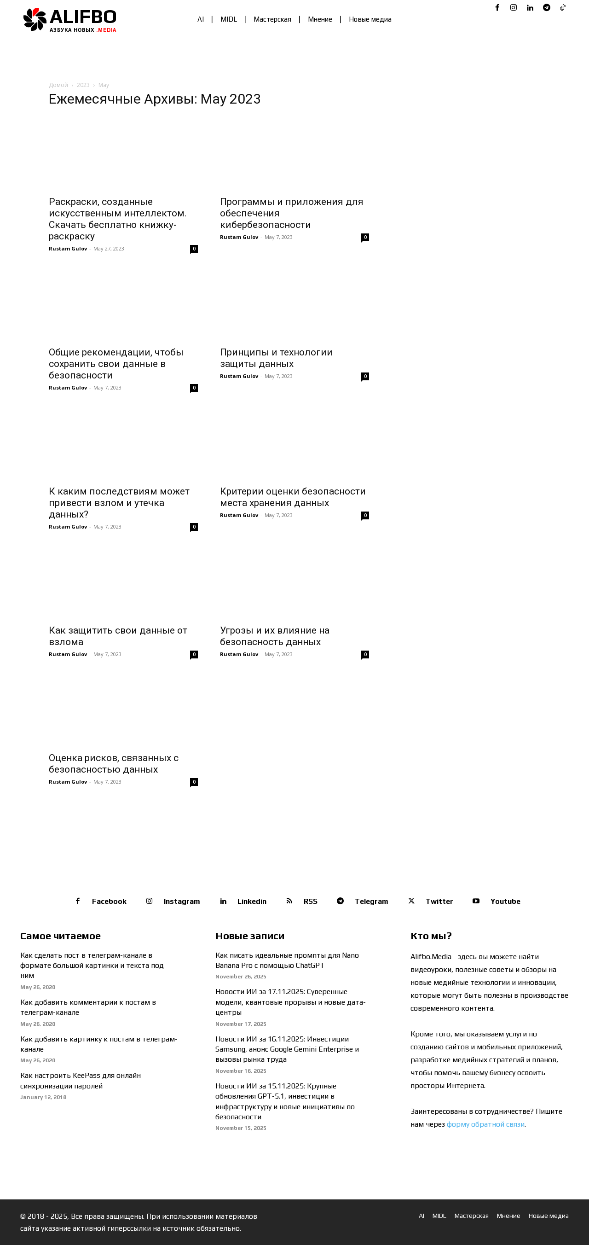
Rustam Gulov (68, 248)
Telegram (371, 901)
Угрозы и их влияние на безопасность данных (274, 636)
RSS (311, 901)
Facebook (109, 901)
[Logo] (71, 19)
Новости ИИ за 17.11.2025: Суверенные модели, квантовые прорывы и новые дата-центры (290, 1002)
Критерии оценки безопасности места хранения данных (293, 497)
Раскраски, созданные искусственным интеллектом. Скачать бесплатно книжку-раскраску (118, 219)
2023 (83, 85)
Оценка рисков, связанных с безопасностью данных (114, 763)
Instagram (182, 901)
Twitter (439, 901)
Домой (58, 85)
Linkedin (251, 901)
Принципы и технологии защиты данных (276, 358)
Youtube (505, 901)
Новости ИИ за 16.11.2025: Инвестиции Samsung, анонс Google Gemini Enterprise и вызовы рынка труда (287, 1049)
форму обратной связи (486, 1124)
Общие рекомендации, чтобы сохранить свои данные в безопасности (116, 364)
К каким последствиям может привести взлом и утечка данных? (119, 503)
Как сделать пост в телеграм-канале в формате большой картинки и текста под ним (92, 965)
